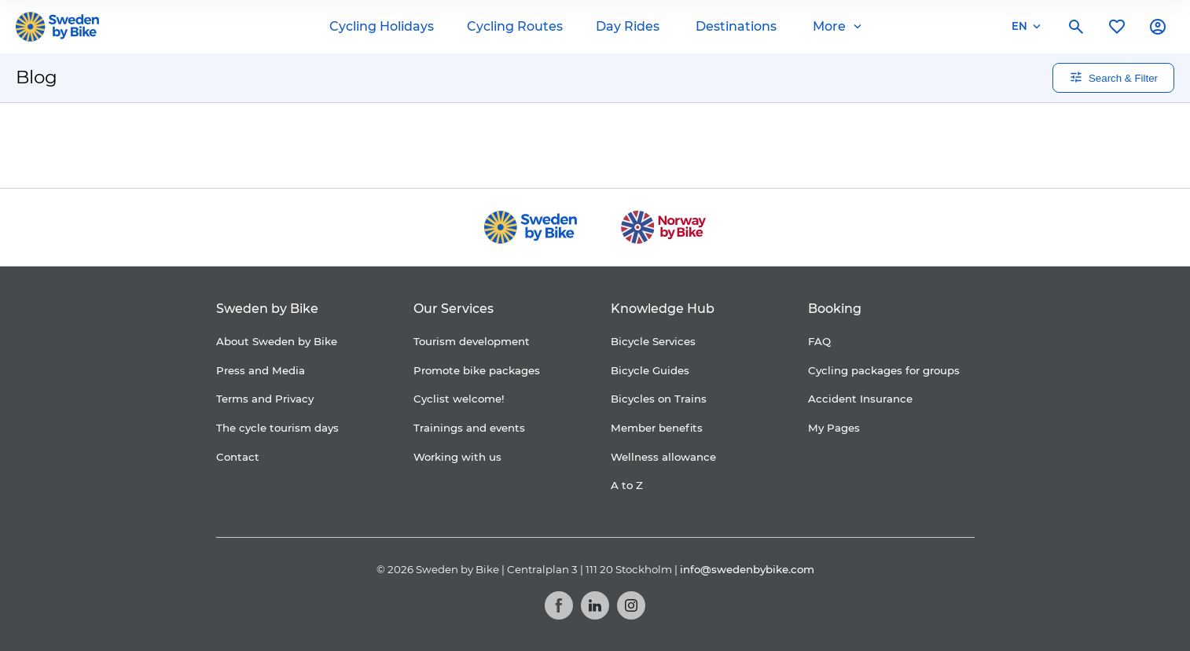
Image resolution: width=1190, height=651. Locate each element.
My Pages (834, 427)
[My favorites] (1116, 26)
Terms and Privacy (265, 398)
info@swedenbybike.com (747, 569)
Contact (237, 457)
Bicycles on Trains (659, 398)
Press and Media (260, 370)
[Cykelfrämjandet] (465, 146)
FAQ (819, 341)
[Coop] (390, 145)
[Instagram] (631, 605)
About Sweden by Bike (276, 341)
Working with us (457, 457)
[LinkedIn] (595, 605)
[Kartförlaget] (802, 145)
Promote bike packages (476, 370)
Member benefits (657, 427)
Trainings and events (469, 427)
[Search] (1076, 26)
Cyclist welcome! (459, 398)
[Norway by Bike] (663, 227)
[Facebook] (559, 605)
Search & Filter (1113, 77)
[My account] (1157, 26)
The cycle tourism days (277, 427)
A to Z (627, 485)
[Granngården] (693, 150)
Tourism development (471, 341)
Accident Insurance (860, 398)
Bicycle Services (653, 341)
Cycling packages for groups (884, 370)
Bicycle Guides (650, 370)
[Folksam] (562, 145)
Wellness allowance (663, 457)
